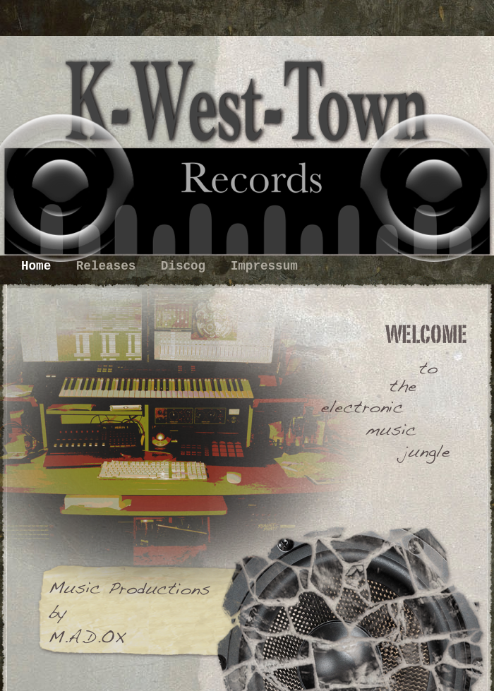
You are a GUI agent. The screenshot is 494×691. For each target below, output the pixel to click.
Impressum (264, 266)
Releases (109, 266)
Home (40, 266)
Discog (187, 266)
